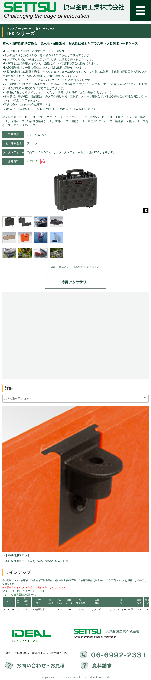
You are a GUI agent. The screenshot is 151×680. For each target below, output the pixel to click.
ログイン (7, 594)
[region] (32, 240)
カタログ (36, 161)
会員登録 (18, 594)
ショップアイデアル (25, 640)
